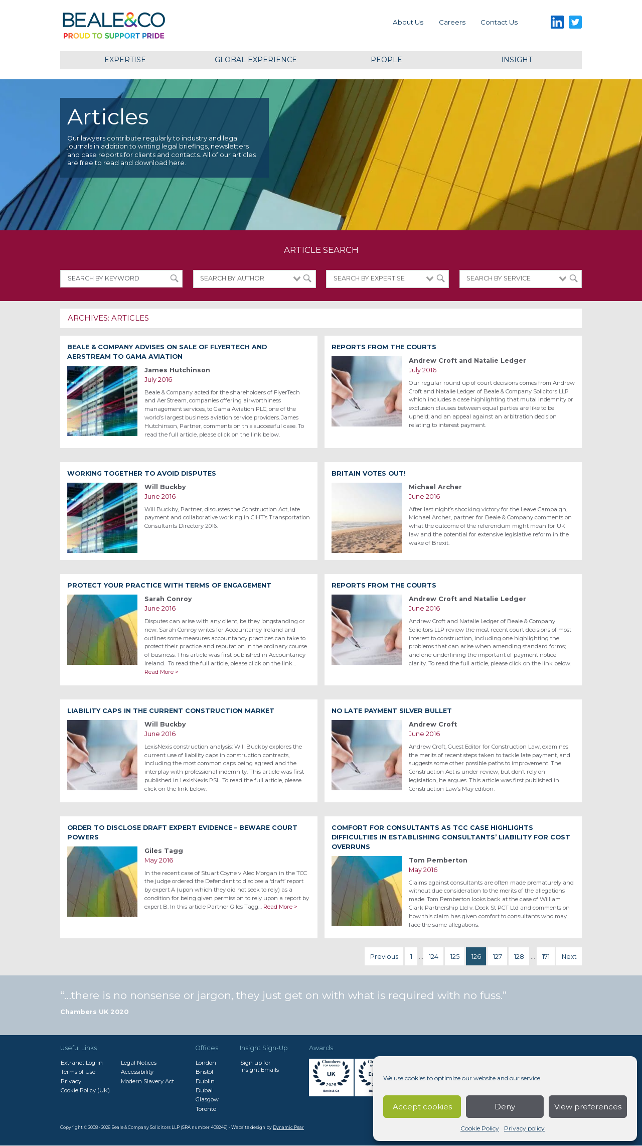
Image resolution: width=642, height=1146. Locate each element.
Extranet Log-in (82, 1062)
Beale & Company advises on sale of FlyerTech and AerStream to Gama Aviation (167, 351)
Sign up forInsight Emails (259, 1066)
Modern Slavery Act (147, 1081)
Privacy (71, 1081)
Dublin (205, 1081)
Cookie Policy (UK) (85, 1090)
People (386, 59)
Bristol (204, 1071)
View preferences (587, 1106)
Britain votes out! (369, 473)
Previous (384, 956)
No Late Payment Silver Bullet (392, 710)
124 (433, 956)
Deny (505, 1106)
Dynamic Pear (288, 1127)
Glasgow (207, 1099)
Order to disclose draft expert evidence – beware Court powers (182, 832)
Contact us (499, 22)
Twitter (575, 22)
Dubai (204, 1090)
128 (519, 956)
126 (476, 956)
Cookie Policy (479, 1128)
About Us (408, 22)
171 (546, 956)
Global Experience (256, 59)
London (206, 1062)
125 (454, 956)
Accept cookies (422, 1106)
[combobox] (254, 279)
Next (569, 956)
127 (497, 956)
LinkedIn (557, 22)
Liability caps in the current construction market (170, 710)
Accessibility (137, 1071)
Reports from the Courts (384, 347)
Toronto (206, 1108)
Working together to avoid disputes (141, 473)
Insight (516, 59)
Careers (452, 22)
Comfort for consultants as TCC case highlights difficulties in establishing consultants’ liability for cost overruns (451, 837)
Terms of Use (78, 1071)
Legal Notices (138, 1062)
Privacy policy (524, 1128)
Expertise (125, 59)
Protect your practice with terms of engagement (169, 585)
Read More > (161, 671)
